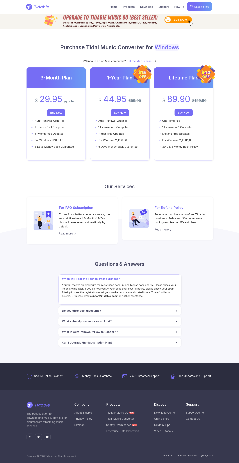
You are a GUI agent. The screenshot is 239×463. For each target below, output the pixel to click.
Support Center (195, 412)
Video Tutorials (163, 431)
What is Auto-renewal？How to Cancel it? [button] (120, 332)
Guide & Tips (162, 425)
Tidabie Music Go (120, 412)
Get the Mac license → (141, 61)
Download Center (165, 412)
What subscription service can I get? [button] (120, 321)
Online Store (201, 6)
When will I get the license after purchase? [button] (120, 278)
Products (129, 6)
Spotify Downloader (121, 425)
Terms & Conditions (186, 455)
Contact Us (193, 418)
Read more (68, 233)
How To (179, 6)
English (206, 455)
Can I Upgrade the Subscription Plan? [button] (120, 342)
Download (146, 6)
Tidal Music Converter (120, 418)
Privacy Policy (83, 418)
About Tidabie (83, 412)
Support (164, 6)
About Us (167, 455)
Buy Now (56, 112)
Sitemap (79, 425)
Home (114, 6)
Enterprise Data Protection (122, 431)
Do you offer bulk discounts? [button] (120, 310)
